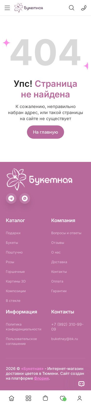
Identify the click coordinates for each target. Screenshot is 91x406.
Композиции (16, 291)
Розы (10, 262)
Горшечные (15, 271)
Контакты (59, 271)
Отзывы (57, 242)
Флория (41, 378)
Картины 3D (16, 281)
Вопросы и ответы (66, 233)
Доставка (59, 262)
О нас (56, 252)
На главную (45, 132)
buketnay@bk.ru (64, 339)
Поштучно (14, 252)
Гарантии (58, 291)
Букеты (12, 242)
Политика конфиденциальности (23, 326)
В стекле (13, 300)
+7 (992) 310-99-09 (67, 327)
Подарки (13, 233)
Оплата (57, 281)
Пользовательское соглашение (21, 341)
